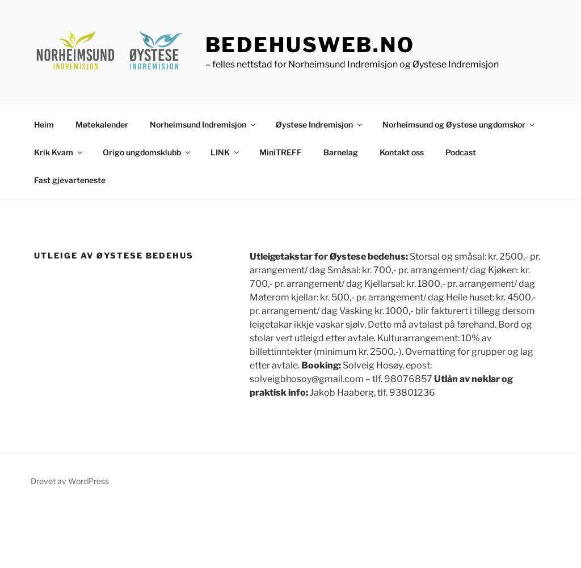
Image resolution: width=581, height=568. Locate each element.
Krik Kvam (59, 152)
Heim (44, 124)
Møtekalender (101, 124)
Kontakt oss (402, 152)
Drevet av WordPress (70, 481)
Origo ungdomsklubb (147, 152)
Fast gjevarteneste (70, 180)
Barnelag (340, 152)
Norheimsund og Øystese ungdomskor (459, 124)
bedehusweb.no (310, 44)
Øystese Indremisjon (320, 124)
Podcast (460, 152)
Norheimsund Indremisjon (203, 124)
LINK (225, 152)
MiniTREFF (280, 152)
